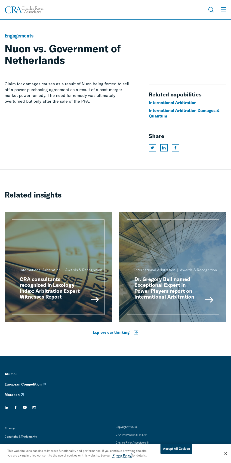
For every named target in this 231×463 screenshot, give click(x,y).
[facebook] (16, 407)
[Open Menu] (223, 9)
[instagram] (34, 407)
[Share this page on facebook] (175, 147)
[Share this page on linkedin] (164, 147)
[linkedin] (6, 407)
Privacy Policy (122, 456)
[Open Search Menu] (211, 9)
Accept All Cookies (176, 449)
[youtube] (25, 407)
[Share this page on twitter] (152, 147)
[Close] (225, 454)
